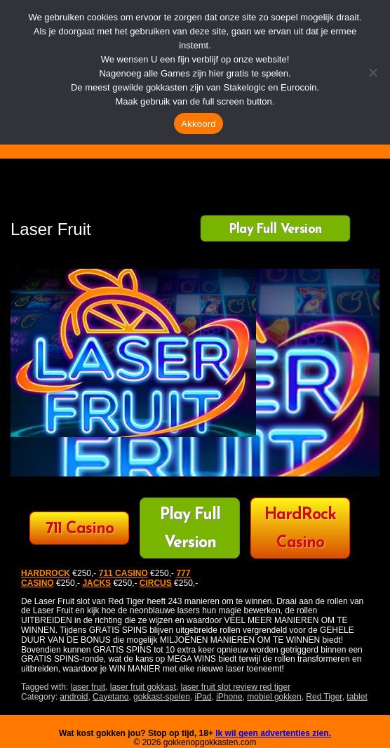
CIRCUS (156, 583)
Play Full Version (275, 229)
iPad (203, 697)
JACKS (96, 583)
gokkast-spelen (161, 697)
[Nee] (372, 72)
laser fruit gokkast (143, 687)
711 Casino (80, 529)
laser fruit (88, 687)
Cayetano (110, 697)
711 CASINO (123, 573)
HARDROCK (45, 573)
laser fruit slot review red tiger (235, 687)
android (74, 697)
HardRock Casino (300, 529)
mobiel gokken (274, 697)
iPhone (229, 697)
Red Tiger (324, 697)
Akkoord (198, 124)
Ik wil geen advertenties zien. (273, 733)
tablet (357, 697)
